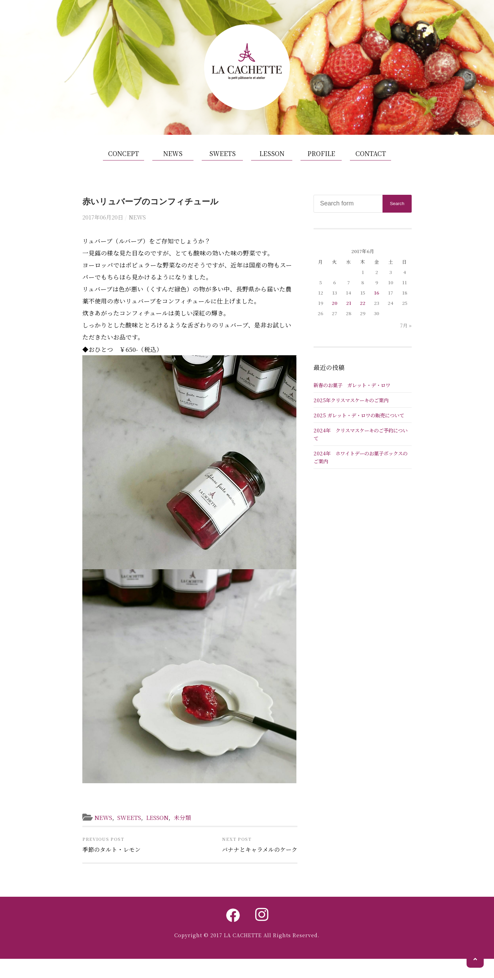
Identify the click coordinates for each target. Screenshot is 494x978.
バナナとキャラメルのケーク (257, 867)
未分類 (189, 835)
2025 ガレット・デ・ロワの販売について (359, 433)
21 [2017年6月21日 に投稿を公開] (348, 320)
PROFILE (321, 171)
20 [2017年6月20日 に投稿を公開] (334, 320)
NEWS (173, 171)
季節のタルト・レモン (113, 867)
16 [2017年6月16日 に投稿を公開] (376, 310)
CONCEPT (123, 171)
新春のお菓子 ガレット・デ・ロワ (352, 402)
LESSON (271, 171)
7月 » (406, 343)
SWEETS (222, 171)
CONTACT (370, 171)
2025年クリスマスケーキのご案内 (351, 417)
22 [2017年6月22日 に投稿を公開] (362, 320)
